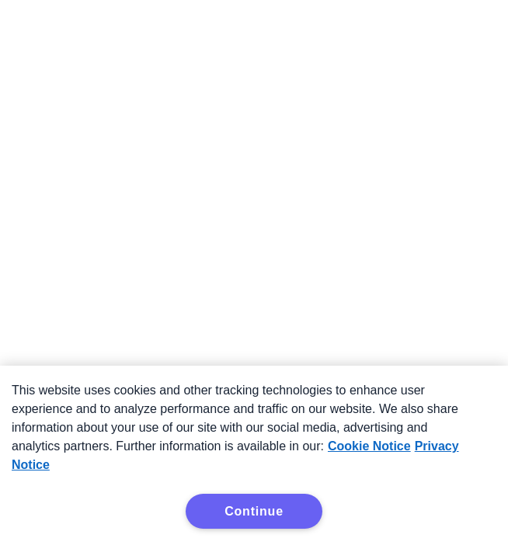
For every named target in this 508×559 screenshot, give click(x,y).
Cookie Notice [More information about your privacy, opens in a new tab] (369, 446)
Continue (254, 511)
